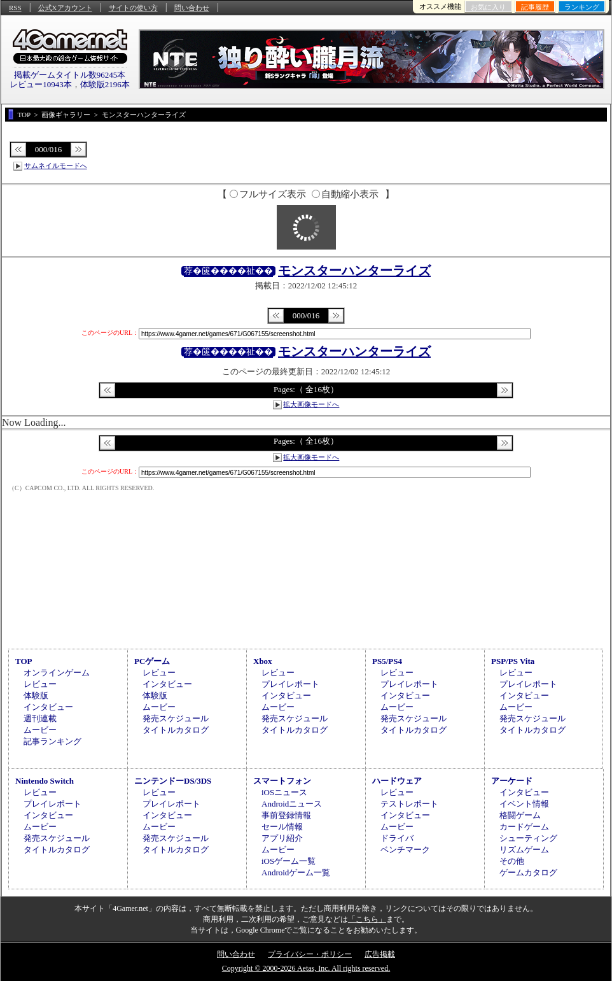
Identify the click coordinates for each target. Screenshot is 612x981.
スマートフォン (282, 781)
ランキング (581, 7)
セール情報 (282, 826)
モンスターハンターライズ (354, 271)
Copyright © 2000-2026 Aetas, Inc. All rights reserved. (306, 968)
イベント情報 (524, 803)
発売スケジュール (176, 718)
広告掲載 (380, 954)
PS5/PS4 (387, 661)
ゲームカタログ (528, 872)
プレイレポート (290, 684)
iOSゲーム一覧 (288, 861)
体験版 (36, 695)
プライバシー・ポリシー (310, 954)
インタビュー (48, 707)
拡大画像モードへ (311, 404)
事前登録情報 (286, 815)
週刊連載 (40, 718)
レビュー (40, 684)
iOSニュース (284, 792)
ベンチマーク (405, 849)
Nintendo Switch (44, 781)
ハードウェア (397, 781)
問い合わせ (191, 7)
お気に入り (488, 7)
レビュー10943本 (41, 84)
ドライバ (397, 838)
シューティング (528, 838)
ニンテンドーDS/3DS (172, 781)
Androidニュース (291, 803)
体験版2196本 (105, 84)
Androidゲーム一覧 (295, 872)
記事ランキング (52, 741)
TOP (23, 661)
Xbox (262, 661)
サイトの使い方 (133, 7)
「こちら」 (367, 919)
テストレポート (409, 803)
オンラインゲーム (57, 672)
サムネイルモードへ (55, 165)
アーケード (511, 781)
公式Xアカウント (65, 7)
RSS (15, 7)
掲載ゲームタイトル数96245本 (70, 75)
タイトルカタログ (176, 730)
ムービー (40, 730)
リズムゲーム (524, 849)
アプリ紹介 (282, 838)
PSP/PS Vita (512, 661)
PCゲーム (152, 661)
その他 (511, 861)
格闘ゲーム (520, 815)
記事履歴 (535, 7)
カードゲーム (524, 826)
